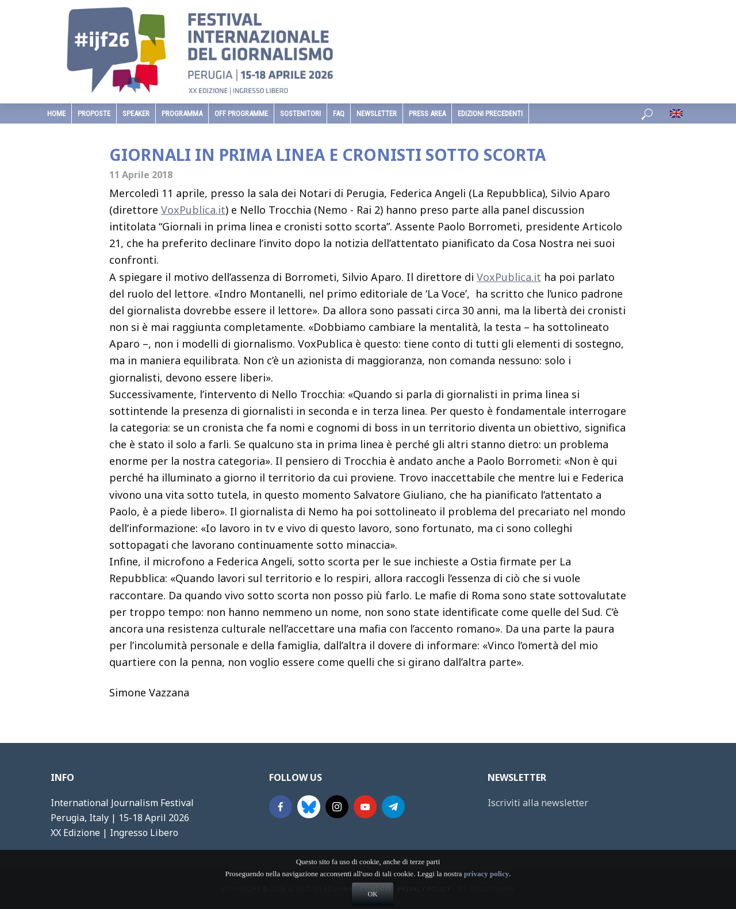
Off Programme (241, 113)
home (56, 113)
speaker (136, 113)
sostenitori (300, 113)
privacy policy (486, 891)
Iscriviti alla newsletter (538, 802)
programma (182, 113)
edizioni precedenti (490, 113)
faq (338, 113)
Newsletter (376, 113)
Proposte (94, 113)
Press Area (427, 113)
